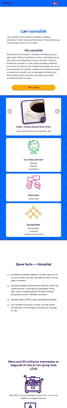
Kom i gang (33, 87)
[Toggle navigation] (64, 3)
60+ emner (48, 395)
